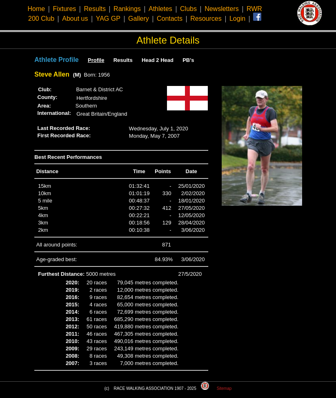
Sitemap (224, 388)
